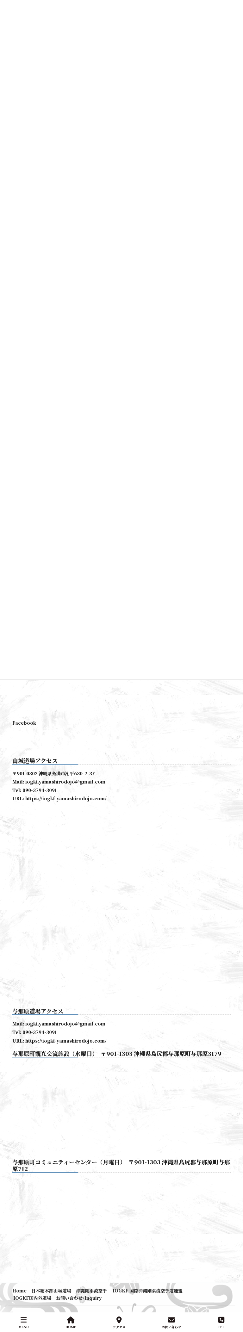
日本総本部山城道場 (51, 1290)
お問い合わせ (171, 1323)
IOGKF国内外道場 (31, 1298)
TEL (221, 1323)
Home (19, 1290)
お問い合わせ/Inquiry (79, 1298)
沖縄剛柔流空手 (91, 1290)
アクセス (119, 1323)
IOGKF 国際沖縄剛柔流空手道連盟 (147, 1290)
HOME (70, 1323)
